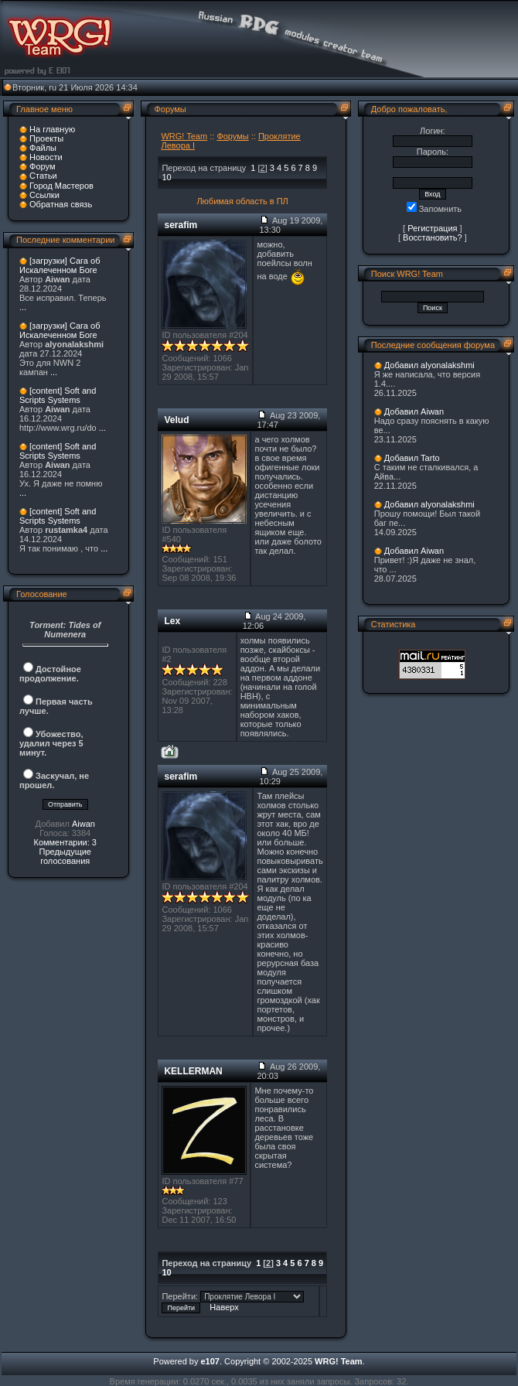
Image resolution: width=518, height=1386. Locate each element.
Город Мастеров (61, 185)
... (22, 307)
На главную (52, 129)
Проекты (46, 138)
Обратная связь (60, 204)
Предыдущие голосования (64, 856)
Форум (42, 166)
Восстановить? (432, 237)
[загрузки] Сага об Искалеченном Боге (59, 265)
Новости (46, 157)
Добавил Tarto (412, 458)
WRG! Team (184, 136)
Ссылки (44, 195)
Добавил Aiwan (414, 411)
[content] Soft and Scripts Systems (57, 395)
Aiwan (83, 823)
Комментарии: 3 (65, 842)
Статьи (43, 175)
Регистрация (432, 228)
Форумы (232, 136)
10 (166, 177)
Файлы (42, 147)
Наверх (224, 1307)
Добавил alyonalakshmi (429, 365)
